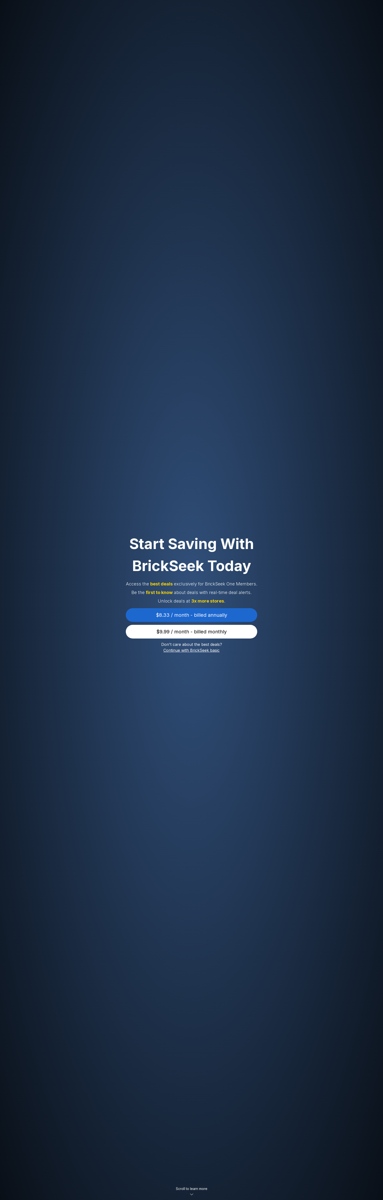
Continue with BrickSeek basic (191, 650)
